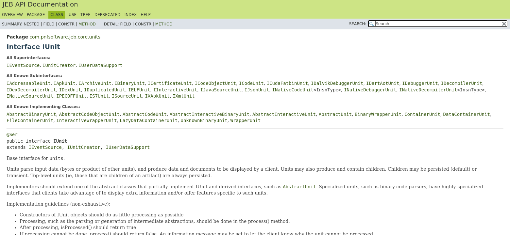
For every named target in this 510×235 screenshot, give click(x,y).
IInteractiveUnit (175, 89)
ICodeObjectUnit (215, 83)
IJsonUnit (257, 89)
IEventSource (23, 65)
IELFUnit (139, 89)
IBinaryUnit (129, 83)
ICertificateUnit (170, 83)
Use (72, 14)
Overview (12, 14)
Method (87, 24)
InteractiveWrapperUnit (86, 120)
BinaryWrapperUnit (378, 114)
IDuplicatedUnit (104, 89)
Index (131, 14)
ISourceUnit (127, 96)
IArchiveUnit (94, 83)
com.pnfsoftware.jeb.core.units (64, 36)
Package (36, 14)
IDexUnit (70, 89)
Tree (85, 14)
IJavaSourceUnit (220, 89)
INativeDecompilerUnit (428, 89)
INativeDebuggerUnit (370, 89)
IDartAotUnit (382, 83)
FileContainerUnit (30, 120)
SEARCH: (357, 24)
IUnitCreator (59, 65)
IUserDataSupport (100, 65)
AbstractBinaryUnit (31, 114)
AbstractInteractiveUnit (284, 114)
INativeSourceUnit (30, 96)
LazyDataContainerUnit (149, 120)
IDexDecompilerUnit (31, 89)
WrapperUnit (245, 120)
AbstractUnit (335, 114)
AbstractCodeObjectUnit (89, 114)
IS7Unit (99, 96)
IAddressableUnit (29, 83)
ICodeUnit (251, 83)
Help (146, 14)
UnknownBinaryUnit (203, 120)
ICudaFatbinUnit (287, 83)
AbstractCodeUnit (145, 114)
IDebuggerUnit (420, 83)
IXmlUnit (184, 96)
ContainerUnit (422, 114)
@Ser (12, 134)
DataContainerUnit (466, 114)
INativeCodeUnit (293, 89)
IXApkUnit (157, 96)
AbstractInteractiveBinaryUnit (209, 114)
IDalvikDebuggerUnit (337, 83)
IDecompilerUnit (461, 83)
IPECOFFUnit (71, 96)
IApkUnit (65, 83)
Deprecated (107, 14)
